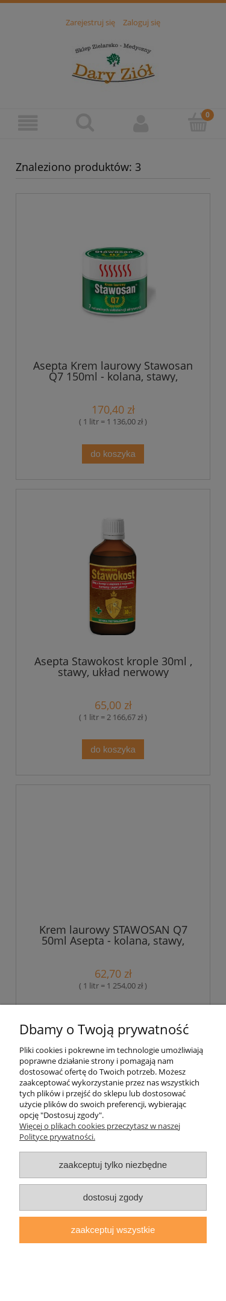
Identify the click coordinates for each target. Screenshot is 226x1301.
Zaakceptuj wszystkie (113, 1230)
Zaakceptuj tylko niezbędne (113, 1165)
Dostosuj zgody (113, 1197)
